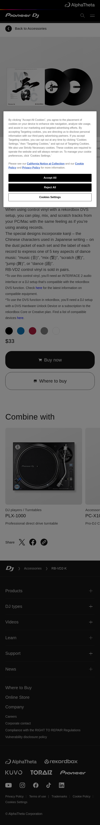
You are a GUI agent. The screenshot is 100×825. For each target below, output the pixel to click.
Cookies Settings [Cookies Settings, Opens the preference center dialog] (50, 197)
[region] (50, 159)
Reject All (50, 187)
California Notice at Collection (46, 163)
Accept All (50, 177)
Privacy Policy (31, 167)
